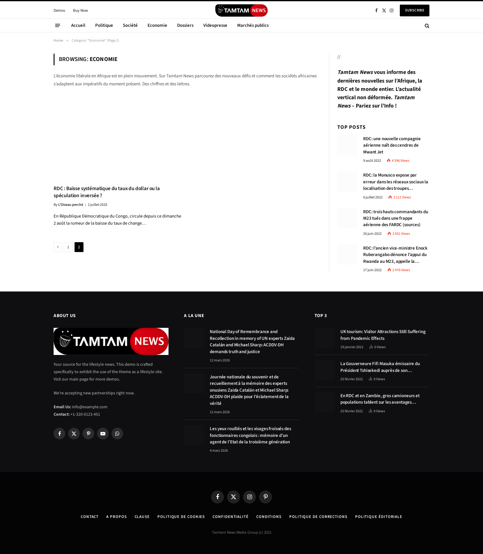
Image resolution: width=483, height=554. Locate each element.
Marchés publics (253, 25)
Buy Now (80, 10)
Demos (59, 10)
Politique (104, 25)
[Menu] (57, 26)
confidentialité (231, 516)
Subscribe (414, 10)
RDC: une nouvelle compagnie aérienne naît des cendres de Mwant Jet (392, 145)
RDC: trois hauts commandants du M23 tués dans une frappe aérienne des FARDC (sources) (395, 218)
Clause (142, 516)
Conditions (269, 516)
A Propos (116, 516)
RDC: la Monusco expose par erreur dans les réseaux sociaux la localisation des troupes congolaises (395, 182)
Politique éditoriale (378, 516)
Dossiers (185, 25)
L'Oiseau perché (70, 204)
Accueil (78, 25)
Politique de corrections (318, 516)
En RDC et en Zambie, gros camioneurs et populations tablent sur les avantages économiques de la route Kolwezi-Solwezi (380, 399)
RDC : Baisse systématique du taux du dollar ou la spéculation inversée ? (107, 192)
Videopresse (215, 25)
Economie (157, 25)
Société (130, 25)
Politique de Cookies (181, 516)
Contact (90, 516)
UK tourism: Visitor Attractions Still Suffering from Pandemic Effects (383, 334)
